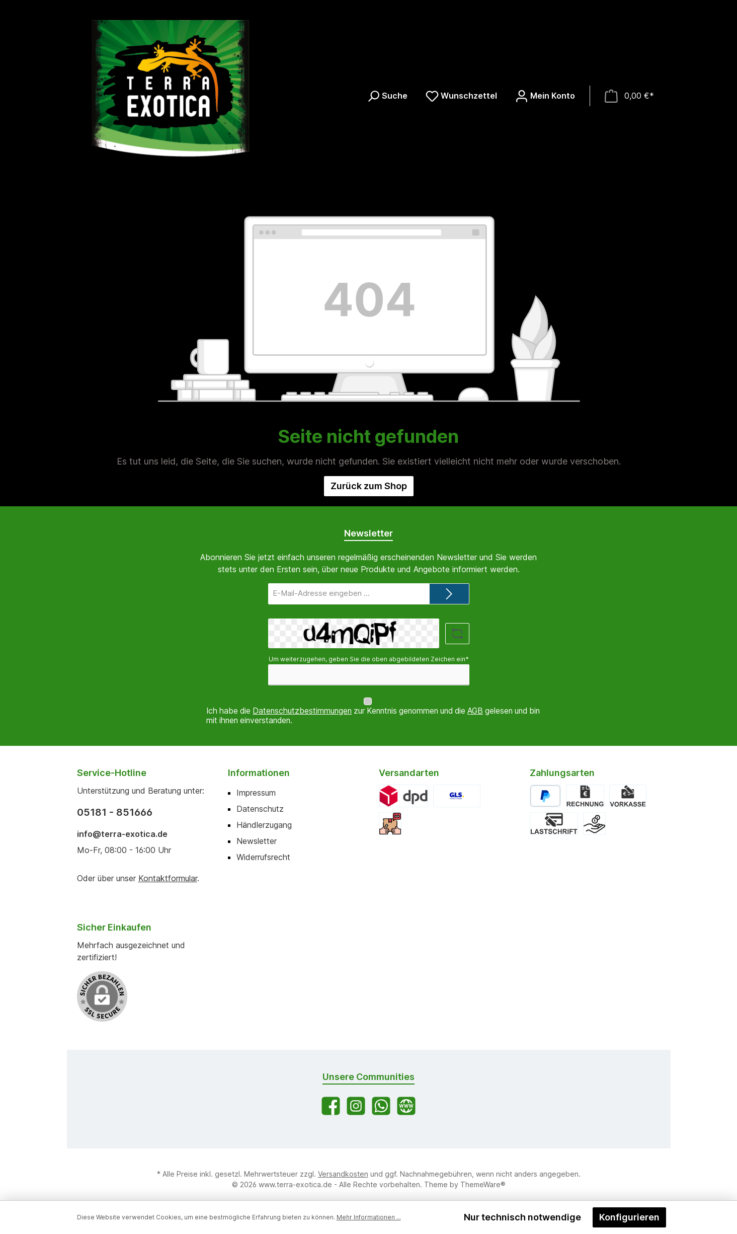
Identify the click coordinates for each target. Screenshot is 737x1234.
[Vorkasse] (627, 786)
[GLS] (456, 786)
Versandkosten (343, 1164)
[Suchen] (387, 96)
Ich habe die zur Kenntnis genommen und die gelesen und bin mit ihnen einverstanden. (373, 706)
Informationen (259, 763)
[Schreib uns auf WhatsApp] (381, 1096)
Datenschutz (260, 799)
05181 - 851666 (114, 803)
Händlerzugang (264, 815)
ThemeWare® (483, 1175)
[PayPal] (545, 786)
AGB (475, 701)
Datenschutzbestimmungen (302, 701)
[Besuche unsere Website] (406, 1096)
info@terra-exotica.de (122, 824)
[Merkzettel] (461, 96)
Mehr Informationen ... (369, 1217)
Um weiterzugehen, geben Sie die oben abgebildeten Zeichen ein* (369, 659)
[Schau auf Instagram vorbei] (356, 1096)
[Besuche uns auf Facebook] (330, 1096)
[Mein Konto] (545, 96)
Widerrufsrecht (263, 847)
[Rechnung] (585, 786)
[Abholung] (390, 814)
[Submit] (449, 594)
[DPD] (404, 786)
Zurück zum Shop (369, 486)
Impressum (256, 783)
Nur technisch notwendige (522, 1217)
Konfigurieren (629, 1217)
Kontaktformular (167, 869)
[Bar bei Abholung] (594, 814)
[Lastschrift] (554, 814)
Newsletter (256, 831)
